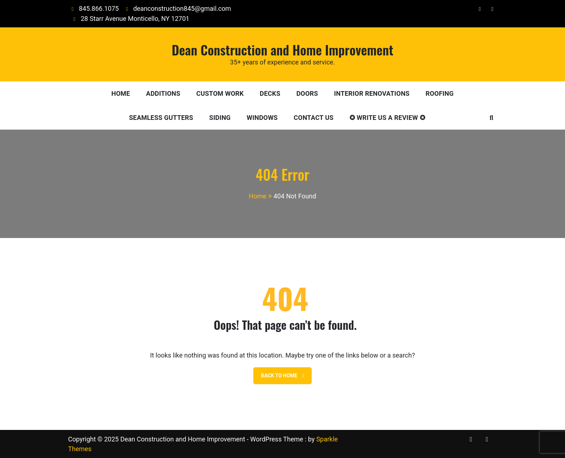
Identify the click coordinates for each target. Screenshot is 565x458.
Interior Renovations (372, 93)
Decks (270, 93)
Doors (307, 93)
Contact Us (313, 117)
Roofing (440, 93)
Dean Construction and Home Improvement (282, 49)
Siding (220, 117)
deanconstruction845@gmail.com (177, 8)
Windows (262, 117)
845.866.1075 (93, 8)
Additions (163, 93)
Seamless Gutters (161, 117)
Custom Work (220, 93)
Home (120, 93)
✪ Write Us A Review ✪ (387, 117)
